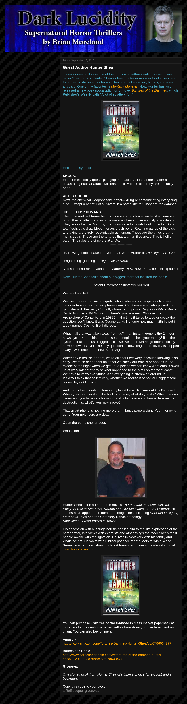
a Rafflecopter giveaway (81, 691)
